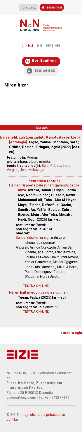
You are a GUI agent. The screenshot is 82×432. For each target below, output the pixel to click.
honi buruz (28, 7)
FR (48, 45)
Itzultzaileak (41, 61)
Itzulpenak (41, 71)
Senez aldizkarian (29, 237)
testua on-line (36, 286)
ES (39, 45)
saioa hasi (52, 7)
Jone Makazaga (32, 170)
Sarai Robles (51, 166)
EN (57, 45)
